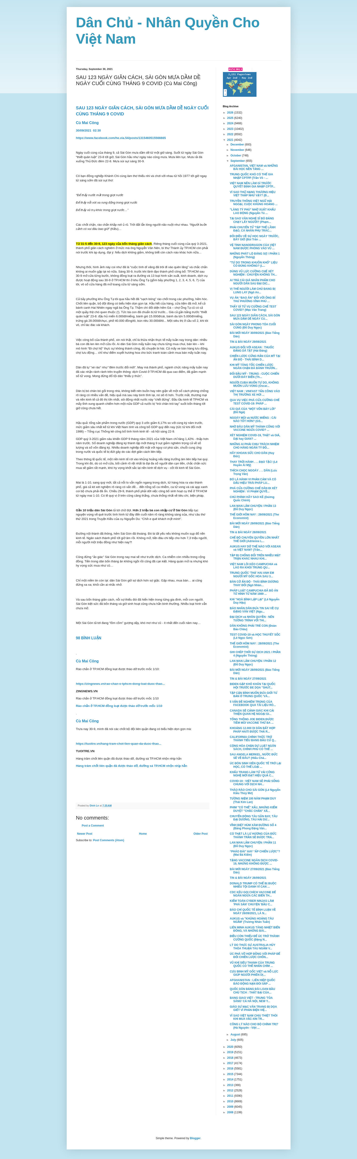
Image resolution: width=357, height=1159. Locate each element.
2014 (230, 1079)
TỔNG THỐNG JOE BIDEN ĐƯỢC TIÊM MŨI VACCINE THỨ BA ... (252, 721)
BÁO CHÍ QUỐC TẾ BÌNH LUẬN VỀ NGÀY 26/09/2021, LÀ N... (253, 911)
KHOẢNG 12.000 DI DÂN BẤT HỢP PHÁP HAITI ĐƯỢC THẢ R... (252, 730)
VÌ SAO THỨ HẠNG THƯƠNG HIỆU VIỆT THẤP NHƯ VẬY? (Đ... (252, 193)
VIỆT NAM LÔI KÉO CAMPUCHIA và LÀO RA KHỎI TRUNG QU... (253, 566)
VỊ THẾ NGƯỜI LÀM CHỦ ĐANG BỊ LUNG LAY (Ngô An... (252, 290)
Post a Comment (93, 825)
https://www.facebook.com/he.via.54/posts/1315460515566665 (121, 138)
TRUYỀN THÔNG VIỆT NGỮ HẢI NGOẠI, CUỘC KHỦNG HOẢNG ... (253, 202)
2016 (230, 1068)
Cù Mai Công (87, 123)
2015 (230, 1074)
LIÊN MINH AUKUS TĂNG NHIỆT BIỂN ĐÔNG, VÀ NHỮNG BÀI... (255, 929)
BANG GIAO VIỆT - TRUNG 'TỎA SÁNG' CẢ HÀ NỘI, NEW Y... (251, 999)
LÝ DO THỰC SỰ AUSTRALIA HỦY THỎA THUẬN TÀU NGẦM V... (252, 946)
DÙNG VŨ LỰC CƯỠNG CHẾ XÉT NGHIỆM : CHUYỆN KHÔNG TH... (253, 273)
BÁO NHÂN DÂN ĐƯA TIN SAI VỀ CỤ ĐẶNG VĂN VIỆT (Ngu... (254, 610)
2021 (230, 140)
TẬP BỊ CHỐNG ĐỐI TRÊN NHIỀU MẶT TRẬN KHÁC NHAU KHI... (255, 557)
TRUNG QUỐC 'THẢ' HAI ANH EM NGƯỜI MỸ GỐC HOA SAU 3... (252, 574)
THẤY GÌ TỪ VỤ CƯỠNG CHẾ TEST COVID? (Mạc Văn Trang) (253, 308)
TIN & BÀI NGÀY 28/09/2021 (248, 532)
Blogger (195, 1138)
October (236, 155)
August (235, 1034)
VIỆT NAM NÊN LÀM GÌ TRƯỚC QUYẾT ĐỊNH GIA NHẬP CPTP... (252, 185)
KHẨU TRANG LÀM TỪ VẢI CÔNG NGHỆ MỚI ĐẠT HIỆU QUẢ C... (252, 774)
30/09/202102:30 (89, 130)
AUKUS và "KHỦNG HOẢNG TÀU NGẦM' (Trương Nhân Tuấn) (252, 920)
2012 (230, 1090)
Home (143, 833)
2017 (230, 1063)
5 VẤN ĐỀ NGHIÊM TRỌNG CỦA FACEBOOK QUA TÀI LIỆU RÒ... (253, 703)
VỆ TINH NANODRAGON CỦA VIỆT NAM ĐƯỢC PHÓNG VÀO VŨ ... (253, 246)
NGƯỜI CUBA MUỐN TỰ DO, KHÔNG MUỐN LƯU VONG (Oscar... (254, 384)
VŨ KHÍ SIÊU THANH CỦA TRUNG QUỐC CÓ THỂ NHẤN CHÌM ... (252, 964)
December (237, 144)
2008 (230, 1112)
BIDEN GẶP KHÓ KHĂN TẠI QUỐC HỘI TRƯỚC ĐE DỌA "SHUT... (252, 685)
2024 (230, 123)
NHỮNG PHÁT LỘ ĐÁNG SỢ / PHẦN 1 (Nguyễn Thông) (255, 255)
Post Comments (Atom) (108, 840)
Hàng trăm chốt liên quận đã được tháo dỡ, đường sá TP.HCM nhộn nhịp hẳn (131, 766)
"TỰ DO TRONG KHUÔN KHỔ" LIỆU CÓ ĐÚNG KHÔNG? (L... (253, 264)
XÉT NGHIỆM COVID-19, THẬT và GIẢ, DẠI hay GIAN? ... (255, 437)
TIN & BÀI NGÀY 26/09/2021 (248, 877)
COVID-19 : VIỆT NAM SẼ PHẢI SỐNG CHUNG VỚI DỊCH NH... (254, 782)
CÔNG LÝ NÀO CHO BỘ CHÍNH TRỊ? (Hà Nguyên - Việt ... (254, 1026)
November (237, 150)
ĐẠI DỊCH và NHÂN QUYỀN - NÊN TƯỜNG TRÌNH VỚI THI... (252, 618)
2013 (230, 1085)
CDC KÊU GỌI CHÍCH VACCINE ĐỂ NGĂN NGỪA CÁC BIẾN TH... (253, 894)
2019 (230, 1052)
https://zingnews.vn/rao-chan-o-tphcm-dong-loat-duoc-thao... (120, 683)
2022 (230, 134)
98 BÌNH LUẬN (89, 638)
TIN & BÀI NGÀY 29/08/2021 (248, 341)
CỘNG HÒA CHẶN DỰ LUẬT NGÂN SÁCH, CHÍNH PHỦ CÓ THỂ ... (253, 747)
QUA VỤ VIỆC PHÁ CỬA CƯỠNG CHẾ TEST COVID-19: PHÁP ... (254, 401)
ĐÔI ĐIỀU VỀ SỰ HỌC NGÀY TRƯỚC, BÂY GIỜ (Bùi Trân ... (254, 238)
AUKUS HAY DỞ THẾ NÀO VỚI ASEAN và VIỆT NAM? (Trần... (255, 548)
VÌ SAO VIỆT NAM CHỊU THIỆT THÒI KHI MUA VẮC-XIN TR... (253, 1017)
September (238, 161)
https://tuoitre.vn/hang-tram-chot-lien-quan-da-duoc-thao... (118, 743)
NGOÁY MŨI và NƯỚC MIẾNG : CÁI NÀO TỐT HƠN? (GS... (253, 419)
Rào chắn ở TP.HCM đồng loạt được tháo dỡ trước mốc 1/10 (119, 706)
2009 (230, 1106)
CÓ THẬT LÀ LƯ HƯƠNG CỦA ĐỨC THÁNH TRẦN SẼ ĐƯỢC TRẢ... (253, 835)
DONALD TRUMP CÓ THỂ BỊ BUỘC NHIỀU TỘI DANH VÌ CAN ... (253, 885)
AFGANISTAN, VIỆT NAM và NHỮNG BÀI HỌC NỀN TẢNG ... (254, 167)
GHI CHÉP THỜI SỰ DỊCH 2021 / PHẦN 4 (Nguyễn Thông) (255, 653)
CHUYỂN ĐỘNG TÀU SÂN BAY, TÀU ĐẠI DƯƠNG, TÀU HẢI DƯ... (253, 818)
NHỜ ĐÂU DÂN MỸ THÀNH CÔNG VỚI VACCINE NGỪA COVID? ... (255, 428)
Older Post (201, 833)
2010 (230, 1101)
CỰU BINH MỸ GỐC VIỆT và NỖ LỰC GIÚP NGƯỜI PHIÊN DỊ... (254, 973)
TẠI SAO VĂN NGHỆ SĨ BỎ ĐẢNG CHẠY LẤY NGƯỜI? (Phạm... (252, 220)
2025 (230, 118)
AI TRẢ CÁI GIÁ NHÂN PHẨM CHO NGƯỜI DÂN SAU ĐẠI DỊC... (252, 282)
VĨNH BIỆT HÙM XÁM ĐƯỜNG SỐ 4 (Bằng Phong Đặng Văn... (253, 826)
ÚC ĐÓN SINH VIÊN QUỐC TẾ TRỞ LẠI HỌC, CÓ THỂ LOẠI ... (255, 765)
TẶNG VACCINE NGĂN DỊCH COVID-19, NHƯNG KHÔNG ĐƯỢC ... (254, 862)
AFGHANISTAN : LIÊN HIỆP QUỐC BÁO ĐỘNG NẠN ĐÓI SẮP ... (252, 982)
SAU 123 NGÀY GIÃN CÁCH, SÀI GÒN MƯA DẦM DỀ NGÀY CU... (255, 317)
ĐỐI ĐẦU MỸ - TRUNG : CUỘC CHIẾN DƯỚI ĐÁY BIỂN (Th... (254, 375)
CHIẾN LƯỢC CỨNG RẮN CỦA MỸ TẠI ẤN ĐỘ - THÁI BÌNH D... (255, 357)
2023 (230, 129)
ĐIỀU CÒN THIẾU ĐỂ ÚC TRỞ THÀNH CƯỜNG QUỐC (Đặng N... (254, 937)
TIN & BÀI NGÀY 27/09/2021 (248, 678)
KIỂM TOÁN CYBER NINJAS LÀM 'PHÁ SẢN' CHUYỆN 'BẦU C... (252, 902)
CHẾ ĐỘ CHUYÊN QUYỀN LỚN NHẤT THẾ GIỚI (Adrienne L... (254, 539)
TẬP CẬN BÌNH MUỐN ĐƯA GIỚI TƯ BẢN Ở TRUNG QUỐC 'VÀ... (253, 694)
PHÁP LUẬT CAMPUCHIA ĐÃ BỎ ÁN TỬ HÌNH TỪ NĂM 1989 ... (254, 592)
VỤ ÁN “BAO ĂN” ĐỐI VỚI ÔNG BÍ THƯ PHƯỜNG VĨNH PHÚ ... (252, 299)
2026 (230, 112)
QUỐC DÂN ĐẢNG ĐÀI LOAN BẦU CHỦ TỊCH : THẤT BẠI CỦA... (252, 990)
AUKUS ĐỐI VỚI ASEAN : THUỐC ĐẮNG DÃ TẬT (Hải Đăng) (252, 349)
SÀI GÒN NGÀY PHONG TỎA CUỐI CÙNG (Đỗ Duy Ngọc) (253, 326)
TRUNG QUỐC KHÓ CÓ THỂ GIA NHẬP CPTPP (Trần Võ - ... (251, 176)
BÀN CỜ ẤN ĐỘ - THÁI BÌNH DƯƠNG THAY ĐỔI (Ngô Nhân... (254, 583)
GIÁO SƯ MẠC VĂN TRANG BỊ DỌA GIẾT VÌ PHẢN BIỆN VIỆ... (253, 1008)
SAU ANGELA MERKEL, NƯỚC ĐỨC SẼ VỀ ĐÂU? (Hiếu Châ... (253, 756)
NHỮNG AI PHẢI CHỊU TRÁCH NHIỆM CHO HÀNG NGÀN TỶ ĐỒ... (254, 446)
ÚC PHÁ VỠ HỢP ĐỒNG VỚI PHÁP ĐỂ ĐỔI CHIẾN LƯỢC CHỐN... (255, 955)
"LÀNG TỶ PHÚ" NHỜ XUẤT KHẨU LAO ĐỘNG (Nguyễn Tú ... (252, 211)
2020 (230, 1046)
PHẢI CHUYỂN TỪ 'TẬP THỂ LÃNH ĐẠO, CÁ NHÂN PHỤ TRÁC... (252, 229)
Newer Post (84, 833)
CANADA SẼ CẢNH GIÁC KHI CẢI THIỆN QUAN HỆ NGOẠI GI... (252, 712)
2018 (230, 1057)
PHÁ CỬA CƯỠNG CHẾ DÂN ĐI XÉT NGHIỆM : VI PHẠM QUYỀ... (253, 490)
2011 (230, 1095)
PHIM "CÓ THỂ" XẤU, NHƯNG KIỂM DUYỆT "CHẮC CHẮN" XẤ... (253, 809)
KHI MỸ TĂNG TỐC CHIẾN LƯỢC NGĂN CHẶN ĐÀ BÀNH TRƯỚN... (253, 366)
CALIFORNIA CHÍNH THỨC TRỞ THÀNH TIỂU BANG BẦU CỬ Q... (253, 738)
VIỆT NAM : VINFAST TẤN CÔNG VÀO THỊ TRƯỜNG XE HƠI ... (255, 393)
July (233, 1039)
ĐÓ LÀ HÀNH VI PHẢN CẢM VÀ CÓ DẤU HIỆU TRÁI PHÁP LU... (253, 481)
